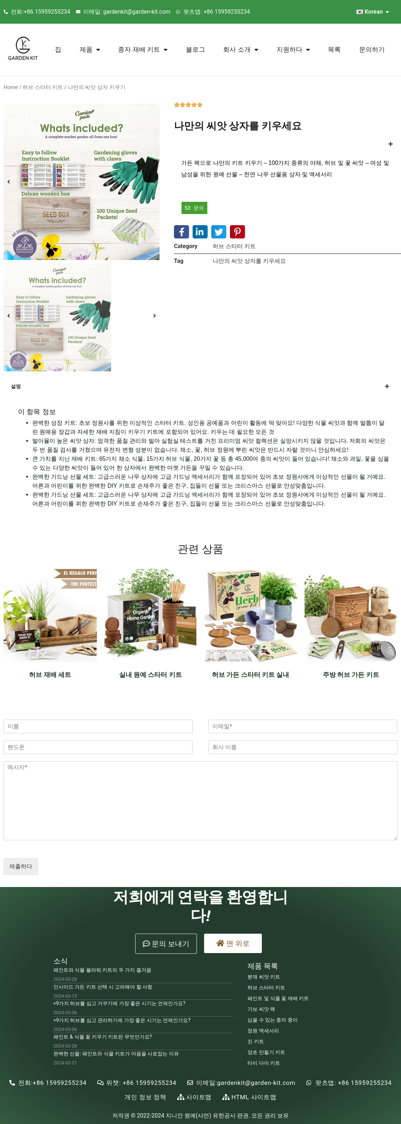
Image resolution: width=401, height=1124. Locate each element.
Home (11, 87)
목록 (334, 49)
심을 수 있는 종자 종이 (272, 1020)
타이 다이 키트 (263, 1063)
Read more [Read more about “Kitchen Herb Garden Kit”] (351, 693)
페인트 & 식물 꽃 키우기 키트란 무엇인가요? (102, 1037)
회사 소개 (240, 49)
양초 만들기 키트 (266, 1052)
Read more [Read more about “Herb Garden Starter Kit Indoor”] (250, 693)
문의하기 (372, 49)
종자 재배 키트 (143, 49)
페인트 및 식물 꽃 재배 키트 (278, 998)
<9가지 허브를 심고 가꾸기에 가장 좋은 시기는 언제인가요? (119, 1003)
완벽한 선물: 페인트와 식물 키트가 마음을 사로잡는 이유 (116, 1053)
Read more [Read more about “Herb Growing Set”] (50, 693)
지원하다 (293, 49)
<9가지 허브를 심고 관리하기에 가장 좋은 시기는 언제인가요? (121, 1020)
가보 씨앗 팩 (261, 1009)
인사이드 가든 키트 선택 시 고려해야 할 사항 (102, 987)
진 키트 (255, 1041)
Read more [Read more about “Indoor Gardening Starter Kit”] (150, 693)
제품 (90, 49)
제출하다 (20, 866)
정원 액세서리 (263, 1031)
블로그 (195, 49)
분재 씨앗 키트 (263, 977)
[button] (166, 944)
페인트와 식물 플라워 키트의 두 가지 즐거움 (102, 970)
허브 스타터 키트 (43, 87)
